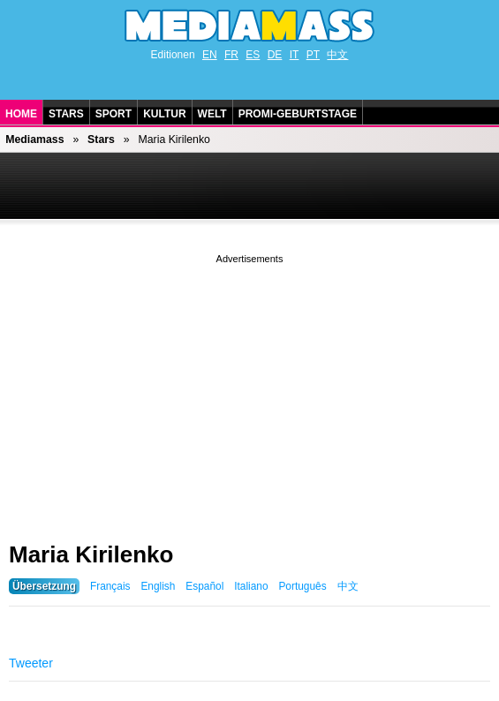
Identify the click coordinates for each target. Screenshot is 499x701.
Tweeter (31, 663)
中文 (337, 55)
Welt (212, 114)
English (157, 586)
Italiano (251, 586)
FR (231, 55)
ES (253, 55)
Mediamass (34, 139)
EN (209, 55)
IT (294, 55)
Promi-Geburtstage (297, 114)
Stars (66, 114)
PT (313, 55)
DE (275, 55)
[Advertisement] (249, 391)
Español (204, 586)
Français (110, 586)
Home (21, 114)
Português (302, 586)
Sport (113, 114)
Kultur (164, 114)
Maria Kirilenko (91, 554)
